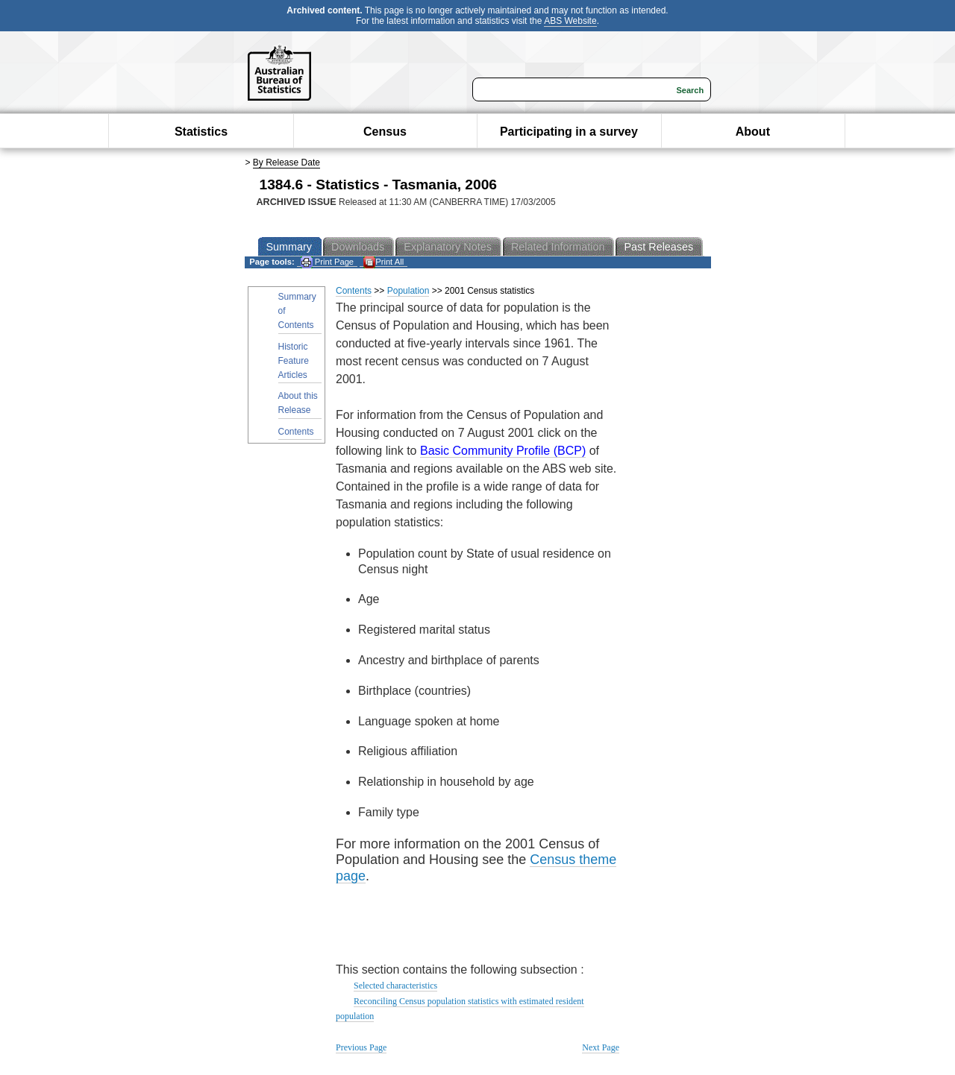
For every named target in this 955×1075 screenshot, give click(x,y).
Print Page (327, 262)
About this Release (298, 403)
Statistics (201, 131)
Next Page (600, 1047)
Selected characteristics (395, 985)
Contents (296, 431)
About (753, 131)
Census (385, 131)
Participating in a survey (569, 131)
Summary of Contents (297, 310)
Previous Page (361, 1047)
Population (408, 291)
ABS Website (570, 21)
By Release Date (286, 162)
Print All (383, 262)
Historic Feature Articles (293, 360)
